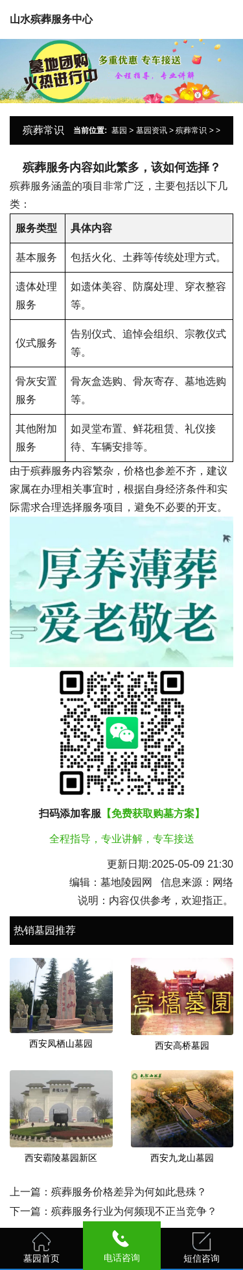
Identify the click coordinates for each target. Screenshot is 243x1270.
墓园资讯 (151, 130)
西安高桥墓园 (182, 1045)
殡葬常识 (191, 130)
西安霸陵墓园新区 (61, 1158)
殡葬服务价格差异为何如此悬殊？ (129, 1191)
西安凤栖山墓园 (61, 1043)
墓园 (119, 130)
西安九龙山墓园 (182, 1158)
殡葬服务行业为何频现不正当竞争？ (134, 1211)
